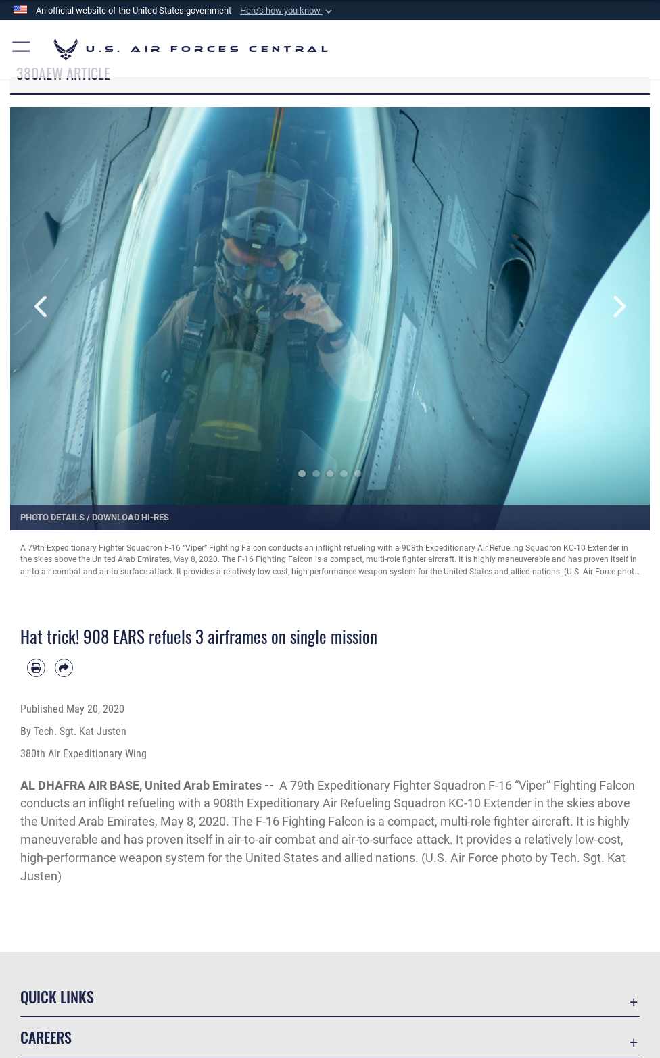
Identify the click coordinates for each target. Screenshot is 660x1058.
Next (618, 307)
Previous (42, 307)
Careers (46, 1037)
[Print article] (36, 668)
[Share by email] (64, 668)
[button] (287, 11)
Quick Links (57, 996)
